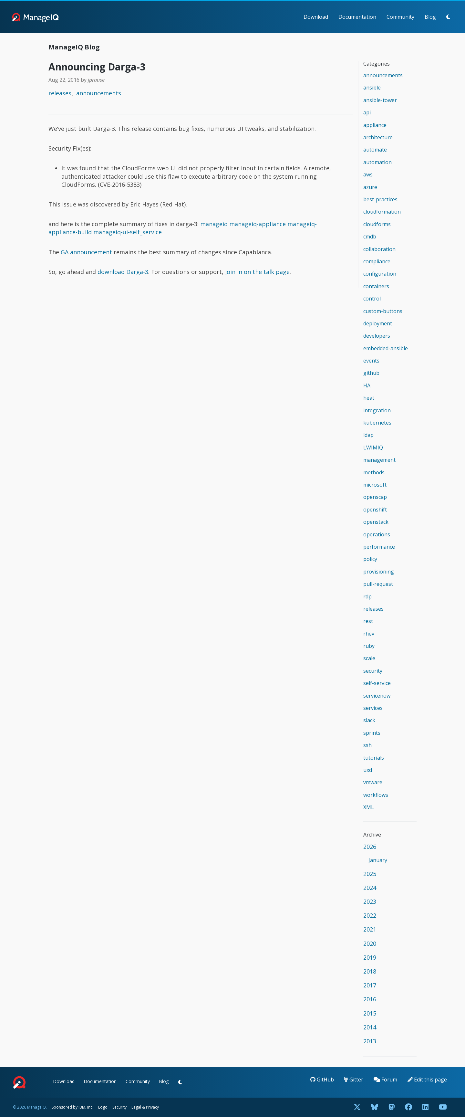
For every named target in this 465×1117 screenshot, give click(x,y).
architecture (378, 137)
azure (370, 187)
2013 (369, 1041)
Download (316, 16)
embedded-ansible (385, 348)
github (371, 372)
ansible (372, 87)
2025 (369, 874)
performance (379, 546)
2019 (369, 957)
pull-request (378, 583)
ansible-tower (380, 100)
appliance (375, 125)
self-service (377, 683)
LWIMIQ (373, 447)
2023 (369, 901)
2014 (369, 1027)
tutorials (373, 757)
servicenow (376, 695)
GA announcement (86, 252)
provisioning (378, 571)
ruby (369, 645)
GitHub (322, 1079)
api (367, 112)
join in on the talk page (257, 272)
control (372, 298)
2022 (369, 915)
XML (368, 807)
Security (119, 1107)
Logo (103, 1107)
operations (376, 534)
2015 (369, 1013)
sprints (371, 732)
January (377, 860)
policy (370, 559)
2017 (369, 985)
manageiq (214, 224)
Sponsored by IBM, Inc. (73, 1107)
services (373, 707)
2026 (369, 846)
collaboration (379, 249)
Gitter (353, 1079)
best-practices (380, 199)
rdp (367, 596)
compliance (376, 261)
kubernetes (377, 422)
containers (376, 286)
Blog (430, 16)
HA (366, 385)
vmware (372, 782)
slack (369, 720)
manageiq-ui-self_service (127, 232)
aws (368, 174)
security (372, 670)
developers (376, 335)
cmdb (369, 236)
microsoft (375, 484)
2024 (369, 887)
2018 (369, 971)
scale (369, 658)
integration (377, 410)
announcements (98, 93)
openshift (375, 509)
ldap (368, 434)
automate (375, 149)
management (379, 459)
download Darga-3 (123, 272)
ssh (367, 745)
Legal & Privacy (145, 1107)
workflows (375, 794)
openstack (375, 521)
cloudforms (377, 224)
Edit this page (427, 1079)
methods (374, 472)
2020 (369, 943)
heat (368, 397)
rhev (368, 633)
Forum (385, 1079)
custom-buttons (382, 311)
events (371, 360)
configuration (379, 273)
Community (400, 16)
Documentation (357, 16)
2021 (369, 929)
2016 (369, 999)
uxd (367, 770)
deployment (377, 323)
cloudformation (382, 211)
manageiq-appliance (257, 224)
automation (377, 162)
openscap (375, 497)
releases (59, 93)
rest (368, 621)
